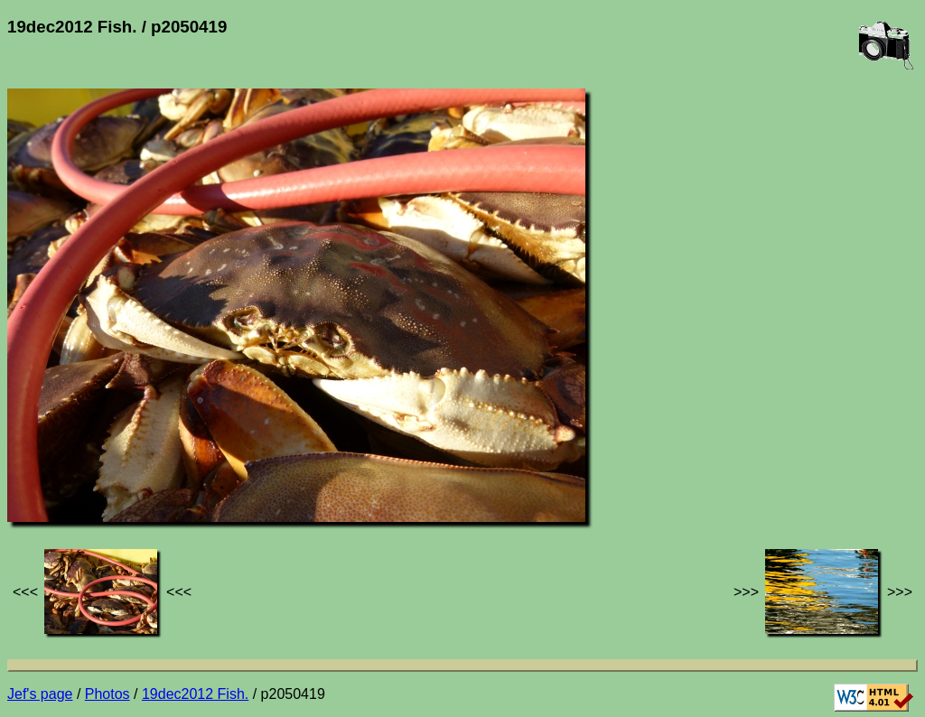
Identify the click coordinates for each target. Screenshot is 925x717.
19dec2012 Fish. (195, 694)
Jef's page (39, 694)
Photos (107, 694)
